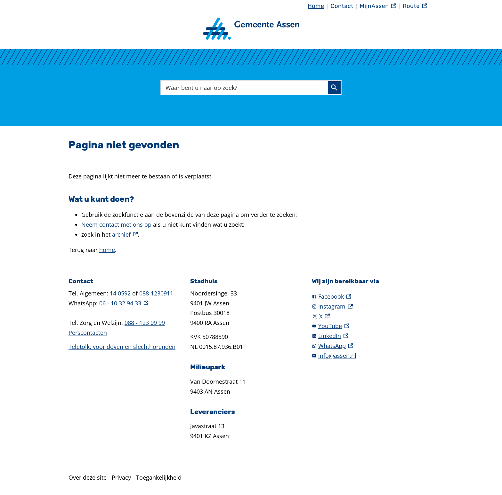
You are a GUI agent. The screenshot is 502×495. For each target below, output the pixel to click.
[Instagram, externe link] (372, 306)
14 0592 (120, 293)
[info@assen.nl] (372, 356)
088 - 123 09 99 (145, 322)
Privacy (121, 477)
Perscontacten (88, 332)
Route (415, 6)
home (107, 250)
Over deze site (88, 477)
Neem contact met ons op (116, 224)
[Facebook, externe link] (372, 297)
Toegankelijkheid (159, 477)
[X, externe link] (372, 316)
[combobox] (251, 87)
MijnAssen (378, 6)
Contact (342, 6)
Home (316, 6)
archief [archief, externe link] (125, 234)
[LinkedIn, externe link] (372, 336)
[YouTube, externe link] (372, 326)
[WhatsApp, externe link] (372, 346)
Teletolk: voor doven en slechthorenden (122, 346)
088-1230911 (156, 293)
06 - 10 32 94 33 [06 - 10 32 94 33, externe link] (123, 303)
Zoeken (334, 87)
